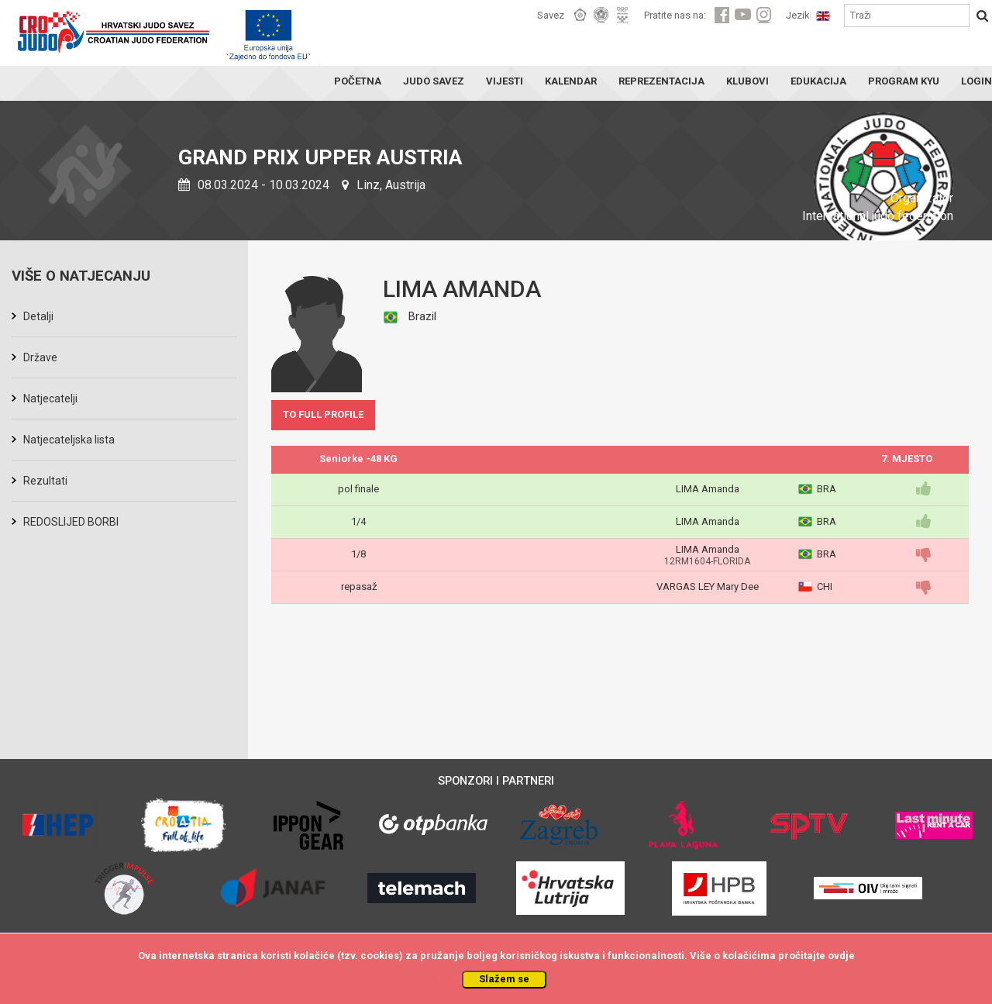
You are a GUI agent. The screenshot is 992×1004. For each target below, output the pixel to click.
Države (40, 357)
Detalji (38, 316)
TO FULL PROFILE (323, 414)
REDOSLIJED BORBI (71, 522)
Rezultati (45, 480)
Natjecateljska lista (69, 439)
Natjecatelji (50, 398)
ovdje (841, 955)
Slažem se (504, 979)
